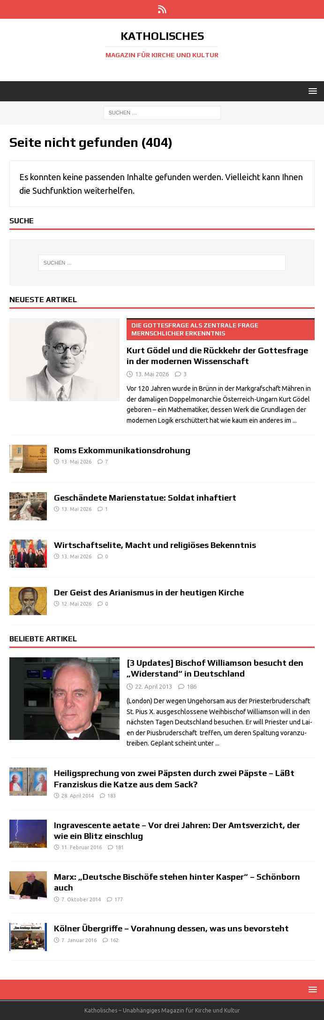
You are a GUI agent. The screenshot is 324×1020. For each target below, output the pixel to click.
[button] (311, 91)
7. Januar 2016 (79, 940)
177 (118, 899)
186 (191, 686)
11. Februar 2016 (81, 847)
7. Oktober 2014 (81, 899)
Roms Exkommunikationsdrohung (122, 450)
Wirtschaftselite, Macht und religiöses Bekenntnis (155, 545)
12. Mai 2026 (76, 604)
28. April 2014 (77, 796)
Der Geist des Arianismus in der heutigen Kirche (149, 592)
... (295, 420)
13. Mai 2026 (152, 374)
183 (111, 796)
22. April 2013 (153, 686)
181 (119, 847)
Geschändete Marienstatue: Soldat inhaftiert (145, 497)
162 (114, 940)
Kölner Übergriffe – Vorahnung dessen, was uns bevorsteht (171, 928)
